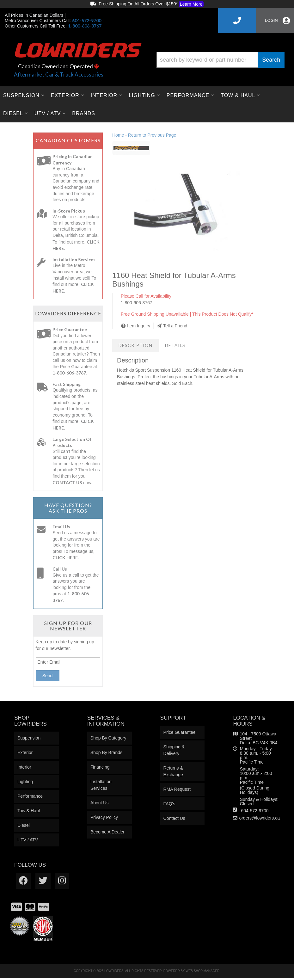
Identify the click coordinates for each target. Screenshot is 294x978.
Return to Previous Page (152, 135)
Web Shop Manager (202, 971)
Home (118, 135)
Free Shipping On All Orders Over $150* (146, 4)
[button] (220, 60)
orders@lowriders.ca (259, 818)
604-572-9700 (254, 810)
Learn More (191, 4)
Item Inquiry (138, 325)
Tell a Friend (175, 325)
